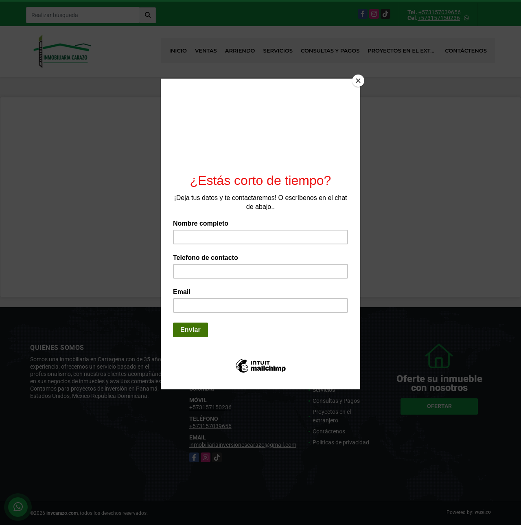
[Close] (358, 81)
